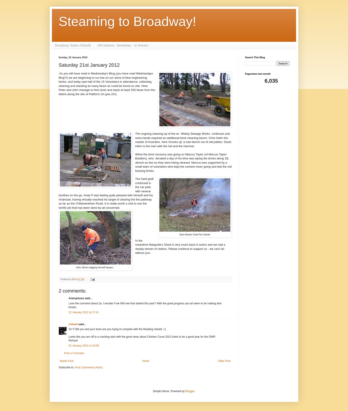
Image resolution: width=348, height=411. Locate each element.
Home (145, 361)
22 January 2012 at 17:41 (84, 312)
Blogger (189, 391)
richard (73, 324)
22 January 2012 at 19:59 (84, 345)
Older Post (224, 361)
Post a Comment (74, 353)
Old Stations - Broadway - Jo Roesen (122, 45)
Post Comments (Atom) (89, 367)
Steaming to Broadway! (127, 21)
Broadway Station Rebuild (73, 45)
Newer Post (66, 361)
